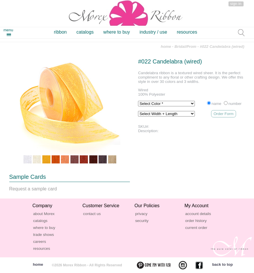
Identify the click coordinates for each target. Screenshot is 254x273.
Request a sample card (33, 188)
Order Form (224, 114)
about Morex (44, 214)
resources (187, 32)
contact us (92, 214)
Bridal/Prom (186, 46)
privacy (141, 214)
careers (39, 241)
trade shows (43, 234)
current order (196, 227)
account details (198, 214)
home (166, 46)
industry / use (153, 32)
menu (8, 30)
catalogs (85, 32)
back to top (222, 264)
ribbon (60, 32)
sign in (236, 3)
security (141, 221)
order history (196, 221)
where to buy (116, 32)
